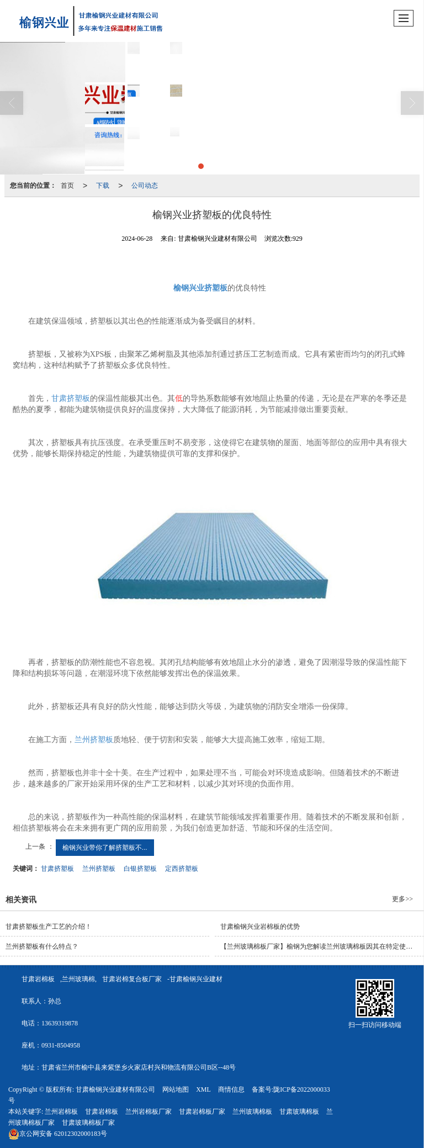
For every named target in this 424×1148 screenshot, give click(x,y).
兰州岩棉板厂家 (148, 1111)
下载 (102, 185)
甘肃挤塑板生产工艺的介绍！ (49, 926)
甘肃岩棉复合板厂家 (132, 979)
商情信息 (231, 1089)
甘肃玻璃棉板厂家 (88, 1122)
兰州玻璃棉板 (252, 1111)
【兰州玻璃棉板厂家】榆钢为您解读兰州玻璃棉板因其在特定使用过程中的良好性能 (322, 946)
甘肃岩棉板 (38, 979)
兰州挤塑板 (94, 740)
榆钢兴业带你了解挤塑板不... (104, 847)
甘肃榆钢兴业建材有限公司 (115, 1089)
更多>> (402, 899)
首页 (67, 185)
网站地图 (175, 1089)
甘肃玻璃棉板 (299, 1111)
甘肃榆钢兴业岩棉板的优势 (260, 926)
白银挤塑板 (140, 868)
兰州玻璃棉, (79, 979)
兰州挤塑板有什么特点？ (42, 946)
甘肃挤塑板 (70, 398)
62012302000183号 (57, 1134)
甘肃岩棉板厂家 (202, 1111)
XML (203, 1089)
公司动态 (144, 185)
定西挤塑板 (181, 868)
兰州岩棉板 (61, 1111)
